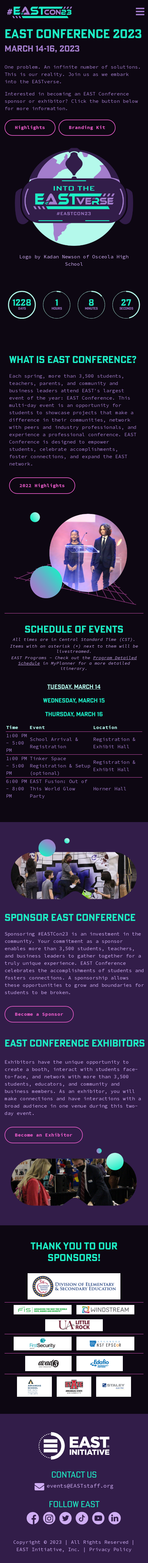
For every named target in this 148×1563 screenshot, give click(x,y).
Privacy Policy (110, 1549)
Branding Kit (87, 127)
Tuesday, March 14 (74, 686)
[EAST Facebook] (34, 1518)
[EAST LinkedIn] (114, 1518)
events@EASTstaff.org (80, 1486)
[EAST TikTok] (82, 1518)
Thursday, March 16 (74, 714)
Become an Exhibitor (43, 1135)
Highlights (30, 127)
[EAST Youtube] (98, 1518)
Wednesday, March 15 (74, 700)
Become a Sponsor (39, 1014)
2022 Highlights (42, 485)
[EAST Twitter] (65, 1518)
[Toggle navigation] (140, 12)
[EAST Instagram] (49, 1518)
